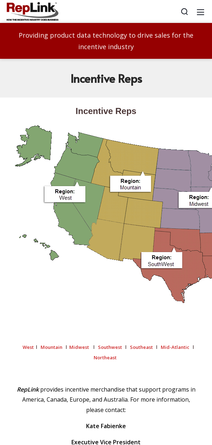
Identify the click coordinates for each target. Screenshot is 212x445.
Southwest (110, 347)
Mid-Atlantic (175, 347)
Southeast (141, 347)
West (28, 347)
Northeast (106, 357)
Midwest (79, 347)
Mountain (51, 347)
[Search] (184, 11)
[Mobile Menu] (200, 11)
